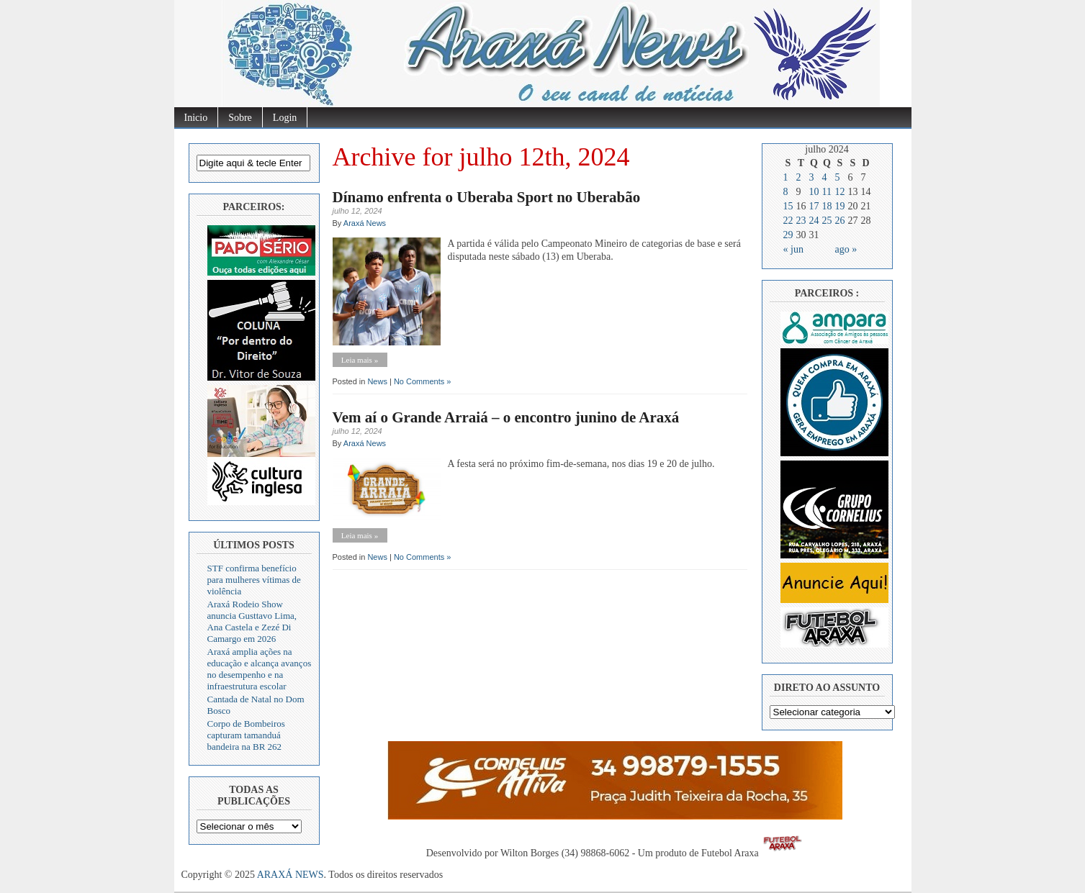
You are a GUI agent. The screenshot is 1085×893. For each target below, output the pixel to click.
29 (788, 235)
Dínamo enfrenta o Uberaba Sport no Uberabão (487, 197)
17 (814, 206)
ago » (846, 249)
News (377, 381)
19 (840, 206)
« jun (793, 249)
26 (840, 220)
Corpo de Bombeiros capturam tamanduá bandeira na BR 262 (246, 735)
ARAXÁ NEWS (290, 874)
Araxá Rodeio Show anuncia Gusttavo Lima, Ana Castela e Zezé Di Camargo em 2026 (252, 621)
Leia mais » (359, 359)
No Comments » (422, 381)
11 (827, 191)
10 (814, 191)
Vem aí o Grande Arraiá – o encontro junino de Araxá (506, 417)
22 (788, 220)
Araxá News (364, 223)
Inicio (196, 117)
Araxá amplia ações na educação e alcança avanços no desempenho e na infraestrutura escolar (259, 669)
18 (827, 206)
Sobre (240, 117)
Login (285, 117)
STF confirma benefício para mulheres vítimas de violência (254, 580)
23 (801, 220)
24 (814, 220)
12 (840, 191)
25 (827, 220)
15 (788, 206)
